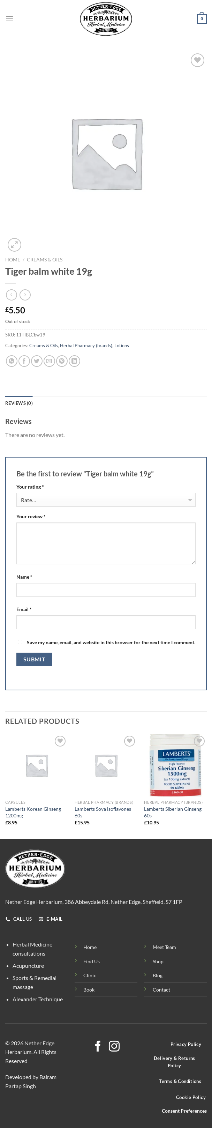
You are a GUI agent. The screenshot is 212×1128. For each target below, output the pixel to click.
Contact (161, 990)
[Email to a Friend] (49, 361)
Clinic (89, 975)
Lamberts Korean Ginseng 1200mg (33, 812)
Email (24, 609)
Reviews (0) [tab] (19, 403)
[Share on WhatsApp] (11, 361)
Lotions (121, 345)
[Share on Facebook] (24, 361)
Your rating (30, 487)
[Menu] (9, 18)
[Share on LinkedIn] (74, 361)
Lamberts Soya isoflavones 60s (103, 812)
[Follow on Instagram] (114, 1047)
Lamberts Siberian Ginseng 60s (173, 812)
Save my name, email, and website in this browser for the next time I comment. (111, 642)
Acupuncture (28, 965)
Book (88, 990)
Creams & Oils (44, 259)
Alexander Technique (38, 999)
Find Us (91, 961)
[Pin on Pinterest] (62, 361)
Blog (157, 975)
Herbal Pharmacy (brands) (86, 345)
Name (24, 577)
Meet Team (164, 947)
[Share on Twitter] (37, 361)
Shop (158, 961)
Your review (31, 516)
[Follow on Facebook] (97, 1047)
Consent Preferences (184, 1111)
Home (12, 259)
